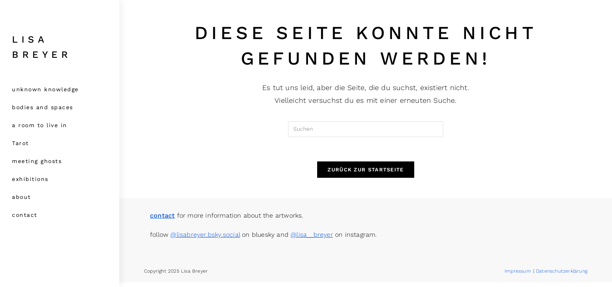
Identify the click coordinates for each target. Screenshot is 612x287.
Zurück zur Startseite (365, 170)
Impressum (518, 276)
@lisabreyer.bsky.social (205, 239)
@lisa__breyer (311, 239)
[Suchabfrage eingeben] (365, 129)
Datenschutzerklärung (561, 276)
